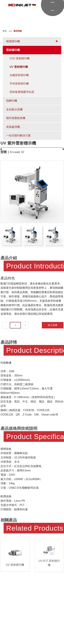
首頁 (5, 31)
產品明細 (17, 31)
